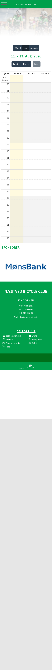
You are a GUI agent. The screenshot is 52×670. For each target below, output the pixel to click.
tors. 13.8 (44, 73)
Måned (17, 48)
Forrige (16, 64)
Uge (25, 48)
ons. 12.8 (30, 73)
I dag (36, 64)
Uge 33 (6, 73)
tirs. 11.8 (16, 73)
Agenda (34, 48)
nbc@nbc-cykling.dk (28, 317)
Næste (26, 64)
